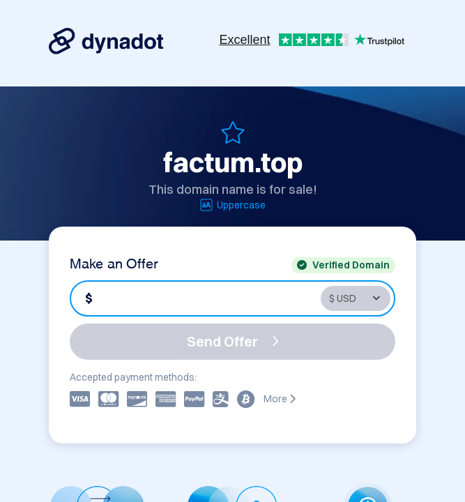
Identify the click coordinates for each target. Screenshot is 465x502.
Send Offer (233, 341)
